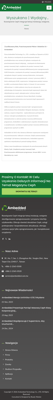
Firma (7, 355)
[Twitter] (6, 239)
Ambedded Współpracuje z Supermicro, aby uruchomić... (23, 322)
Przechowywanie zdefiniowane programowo (18, 152)
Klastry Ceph (8, 149)
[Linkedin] (9, 239)
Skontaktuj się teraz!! (26, 191)
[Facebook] (2, 239)
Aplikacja (9, 374)
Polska (48, 2)
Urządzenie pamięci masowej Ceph (24, 149)
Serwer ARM (37, 152)
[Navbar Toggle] (49, 8)
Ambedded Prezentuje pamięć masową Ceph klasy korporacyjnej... (26, 309)
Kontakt (8, 378)
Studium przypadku (13, 369)
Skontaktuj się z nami (11, 155)
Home (26, 29)
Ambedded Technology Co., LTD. (30, 392)
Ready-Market (36, 397)
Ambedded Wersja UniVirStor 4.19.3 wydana (23, 297)
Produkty (9, 359)
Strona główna (11, 350)
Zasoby (8, 364)
